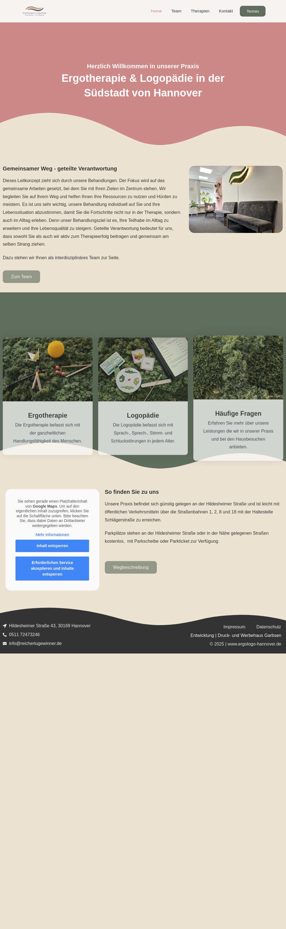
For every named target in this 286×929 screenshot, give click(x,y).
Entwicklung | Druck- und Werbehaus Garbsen (236, 635)
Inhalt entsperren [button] (52, 546)
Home (156, 11)
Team (176, 11)
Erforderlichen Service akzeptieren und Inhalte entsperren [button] (52, 568)
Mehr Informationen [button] (52, 534)
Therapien (200, 11)
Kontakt (226, 11)
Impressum (234, 626)
